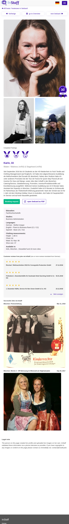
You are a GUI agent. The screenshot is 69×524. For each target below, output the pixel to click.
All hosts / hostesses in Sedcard (15, 8)
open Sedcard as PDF (34, 201)
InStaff (5, 519)
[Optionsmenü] (64, 3)
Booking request (11, 201)
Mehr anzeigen (58, 294)
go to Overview (33, 14)
